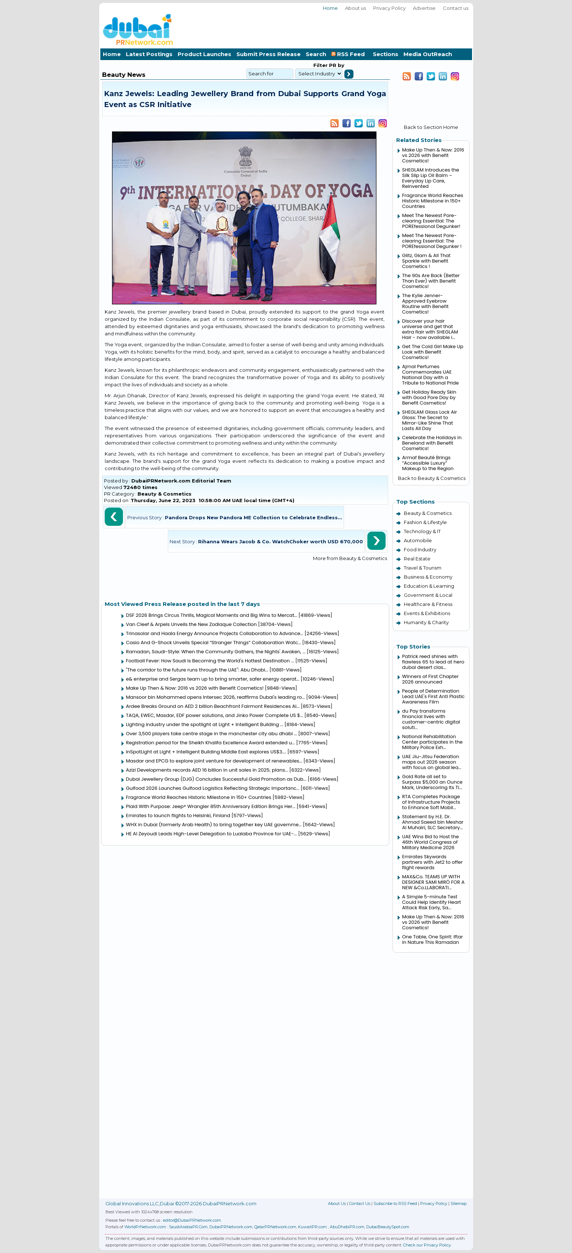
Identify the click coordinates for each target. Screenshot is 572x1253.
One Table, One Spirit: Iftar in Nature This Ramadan (432, 939)
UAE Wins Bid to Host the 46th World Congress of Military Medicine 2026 (430, 842)
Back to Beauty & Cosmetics (431, 478)
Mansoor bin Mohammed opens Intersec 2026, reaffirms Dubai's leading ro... (215, 697)
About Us (337, 1203)
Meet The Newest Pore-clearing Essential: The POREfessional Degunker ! (431, 241)
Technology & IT (422, 531)
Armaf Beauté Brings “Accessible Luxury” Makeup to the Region (427, 463)
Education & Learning (429, 586)
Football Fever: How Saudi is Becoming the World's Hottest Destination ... (210, 660)
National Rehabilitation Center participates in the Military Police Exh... (432, 742)
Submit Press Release (268, 54)
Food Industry (420, 549)
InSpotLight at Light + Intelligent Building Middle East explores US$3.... (206, 751)
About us (355, 8)
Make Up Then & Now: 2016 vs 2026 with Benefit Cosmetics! (194, 688)
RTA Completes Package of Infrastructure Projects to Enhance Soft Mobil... (431, 802)
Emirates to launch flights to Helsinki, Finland (178, 815)
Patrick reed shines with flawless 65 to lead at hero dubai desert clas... (433, 662)
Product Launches (204, 54)
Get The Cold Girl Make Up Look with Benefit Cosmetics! (432, 352)
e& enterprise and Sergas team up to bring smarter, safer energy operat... (212, 678)
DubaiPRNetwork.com (230, 1226)
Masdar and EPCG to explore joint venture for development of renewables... (214, 760)
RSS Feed (349, 54)
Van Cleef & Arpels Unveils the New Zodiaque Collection (191, 624)
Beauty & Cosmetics (165, 494)
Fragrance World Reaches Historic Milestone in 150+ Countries (198, 797)
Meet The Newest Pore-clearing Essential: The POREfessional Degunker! (431, 221)
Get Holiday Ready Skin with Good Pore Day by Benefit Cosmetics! (429, 397)
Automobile (418, 540)
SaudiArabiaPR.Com (188, 1226)
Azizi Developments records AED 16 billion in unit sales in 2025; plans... (207, 770)
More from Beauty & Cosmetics (350, 558)
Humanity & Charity (426, 622)
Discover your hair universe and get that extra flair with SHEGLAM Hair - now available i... (430, 329)
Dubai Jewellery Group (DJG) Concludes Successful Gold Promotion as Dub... (216, 779)
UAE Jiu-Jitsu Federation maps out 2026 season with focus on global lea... (431, 762)
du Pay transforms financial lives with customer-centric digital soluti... (431, 719)
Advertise (424, 8)
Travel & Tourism (422, 568)
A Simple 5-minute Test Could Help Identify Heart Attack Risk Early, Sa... (431, 902)
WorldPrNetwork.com (145, 1226)
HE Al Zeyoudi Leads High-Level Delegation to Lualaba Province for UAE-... (211, 833)
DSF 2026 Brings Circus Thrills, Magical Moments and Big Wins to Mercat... (211, 615)
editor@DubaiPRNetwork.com (192, 1220)
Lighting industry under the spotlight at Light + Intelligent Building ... (204, 724)
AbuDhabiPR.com (347, 1226)
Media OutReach (427, 54)
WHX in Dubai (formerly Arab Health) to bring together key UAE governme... (214, 824)
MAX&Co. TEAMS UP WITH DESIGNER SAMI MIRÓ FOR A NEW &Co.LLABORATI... (433, 882)
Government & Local (428, 595)
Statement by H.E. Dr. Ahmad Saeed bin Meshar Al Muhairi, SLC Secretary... (432, 822)
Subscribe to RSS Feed (395, 1203)
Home (330, 8)
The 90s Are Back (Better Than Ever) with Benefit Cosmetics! (431, 281)
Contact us (455, 8)
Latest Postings (149, 54)
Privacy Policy (389, 8)
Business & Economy (428, 577)
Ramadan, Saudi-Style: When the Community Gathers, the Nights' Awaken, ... (215, 651)
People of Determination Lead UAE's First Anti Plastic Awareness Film (433, 696)
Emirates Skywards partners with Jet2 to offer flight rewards (432, 862)
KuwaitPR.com (312, 1226)
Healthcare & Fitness (428, 604)
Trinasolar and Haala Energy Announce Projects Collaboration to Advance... (214, 633)
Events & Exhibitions (427, 613)
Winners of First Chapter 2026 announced (430, 679)
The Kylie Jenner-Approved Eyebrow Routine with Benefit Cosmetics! (425, 303)
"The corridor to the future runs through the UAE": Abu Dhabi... (197, 669)
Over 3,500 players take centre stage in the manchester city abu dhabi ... (211, 733)
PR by (336, 65)
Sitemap (459, 1203)
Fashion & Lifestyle (425, 522)
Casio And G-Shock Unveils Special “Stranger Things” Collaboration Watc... (213, 642)
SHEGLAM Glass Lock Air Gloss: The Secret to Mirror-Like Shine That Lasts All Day (429, 420)
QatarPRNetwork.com (275, 1226)
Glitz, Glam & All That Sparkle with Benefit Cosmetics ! (426, 261)
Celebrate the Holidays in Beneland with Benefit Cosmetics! (431, 443)
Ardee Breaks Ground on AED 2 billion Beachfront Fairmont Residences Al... (212, 706)
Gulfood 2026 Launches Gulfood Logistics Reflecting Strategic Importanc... (212, 788)
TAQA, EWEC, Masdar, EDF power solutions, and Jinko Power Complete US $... (214, 715)
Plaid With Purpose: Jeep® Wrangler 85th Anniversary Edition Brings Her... (210, 806)
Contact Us (359, 1203)
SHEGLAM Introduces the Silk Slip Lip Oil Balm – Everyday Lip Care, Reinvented (430, 178)
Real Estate (417, 559)
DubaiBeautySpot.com (387, 1226)
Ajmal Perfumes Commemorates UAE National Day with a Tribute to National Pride (430, 374)
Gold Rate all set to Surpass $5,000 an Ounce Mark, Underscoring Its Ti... (432, 782)
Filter (320, 65)
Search (316, 54)
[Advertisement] (339, 28)
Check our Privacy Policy (427, 1245)
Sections (385, 54)
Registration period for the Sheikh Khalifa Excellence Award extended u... (210, 742)
